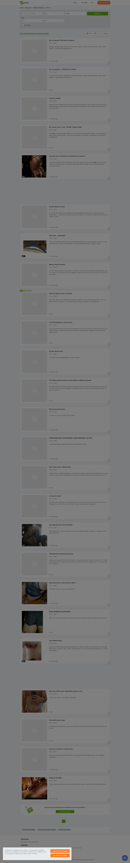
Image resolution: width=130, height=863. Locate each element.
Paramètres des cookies (60, 855)
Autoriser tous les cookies (60, 851)
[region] (37, 853)
